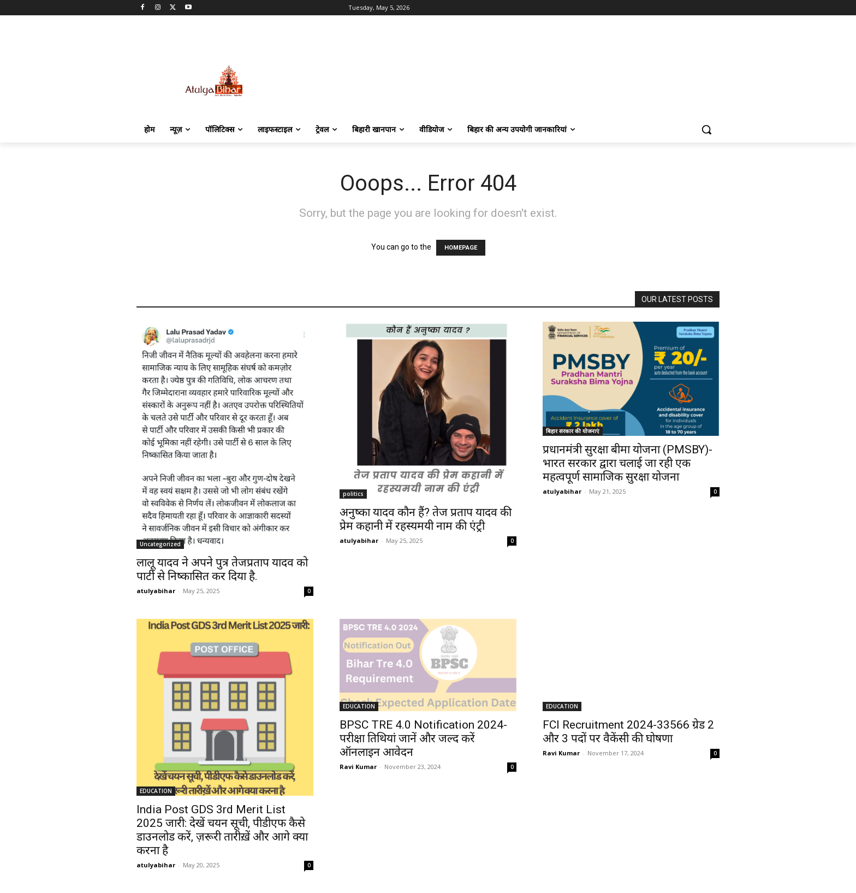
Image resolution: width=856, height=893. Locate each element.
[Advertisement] (510, 69)
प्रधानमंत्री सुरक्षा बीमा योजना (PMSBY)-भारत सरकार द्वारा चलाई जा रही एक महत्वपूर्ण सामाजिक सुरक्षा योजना (627, 463)
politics (353, 494)
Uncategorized (160, 544)
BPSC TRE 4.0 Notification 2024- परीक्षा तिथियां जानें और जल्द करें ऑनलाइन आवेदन (423, 738)
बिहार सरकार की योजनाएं (572, 431)
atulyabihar (155, 591)
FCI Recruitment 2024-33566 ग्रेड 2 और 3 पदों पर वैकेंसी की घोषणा (628, 731)
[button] (706, 129)
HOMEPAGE (460, 247)
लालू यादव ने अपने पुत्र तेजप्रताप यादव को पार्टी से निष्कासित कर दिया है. (222, 569)
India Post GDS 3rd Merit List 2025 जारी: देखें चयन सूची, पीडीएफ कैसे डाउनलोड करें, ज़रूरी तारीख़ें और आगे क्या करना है (222, 830)
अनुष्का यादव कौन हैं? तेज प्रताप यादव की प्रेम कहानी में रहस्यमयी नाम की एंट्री (426, 519)
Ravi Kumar (358, 766)
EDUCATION (156, 791)
